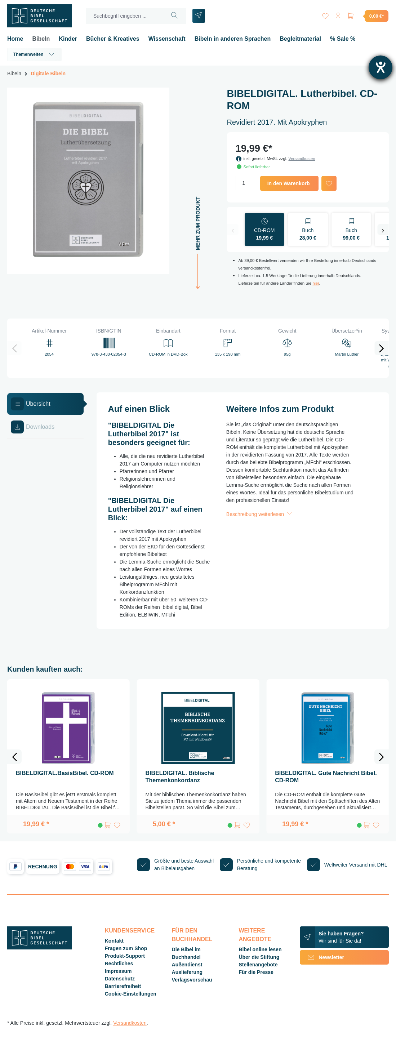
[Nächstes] (383, 229)
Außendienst (187, 964)
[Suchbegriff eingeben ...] (125, 16)
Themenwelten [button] (34, 54)
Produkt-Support (125, 956)
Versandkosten (301, 158)
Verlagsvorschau (192, 980)
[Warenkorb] (367, 16)
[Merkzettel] (324, 14)
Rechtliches (119, 963)
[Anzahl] (246, 183)
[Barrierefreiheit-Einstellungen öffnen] (380, 67)
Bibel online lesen (260, 949)
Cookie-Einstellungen (130, 994)
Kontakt (114, 941)
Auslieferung (187, 972)
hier (315, 283)
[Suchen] (174, 16)
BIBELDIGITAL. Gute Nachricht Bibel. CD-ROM (326, 776)
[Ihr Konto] (337, 14)
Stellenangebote (258, 964)
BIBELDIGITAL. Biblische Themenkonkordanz (180, 776)
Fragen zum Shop (126, 948)
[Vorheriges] (233, 229)
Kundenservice (130, 930)
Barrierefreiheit (123, 986)
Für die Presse (256, 972)
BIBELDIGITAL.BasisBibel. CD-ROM (65, 773)
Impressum (118, 971)
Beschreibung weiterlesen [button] (259, 514)
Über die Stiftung (259, 957)
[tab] (45, 404)
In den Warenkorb (288, 183)
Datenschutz (120, 979)
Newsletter (322, 957)
